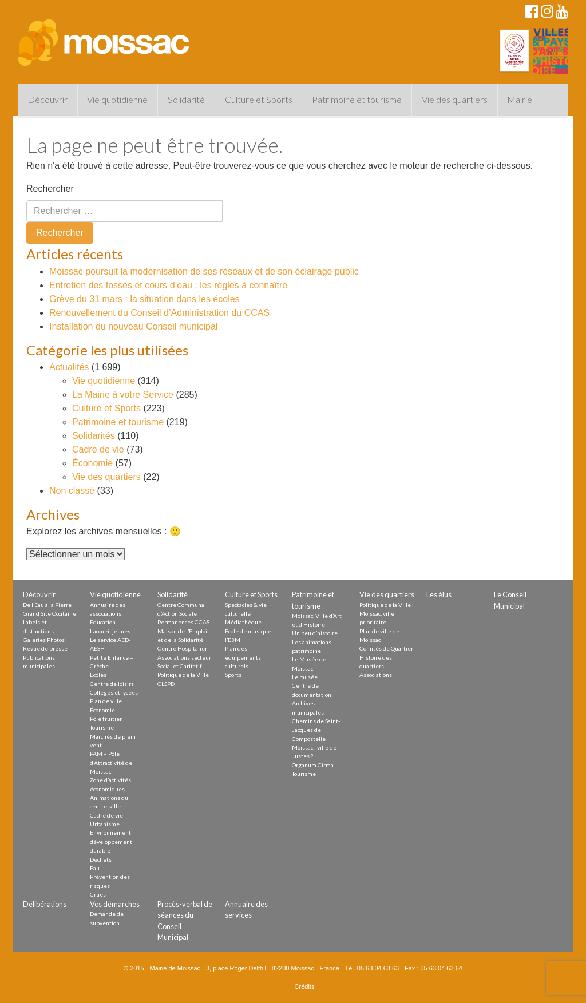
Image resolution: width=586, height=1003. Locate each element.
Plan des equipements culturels (243, 657)
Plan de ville (106, 700)
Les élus (439, 594)
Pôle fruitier (106, 718)
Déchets (101, 859)
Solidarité (186, 99)
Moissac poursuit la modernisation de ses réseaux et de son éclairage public (204, 271)
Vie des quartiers (455, 99)
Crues (98, 894)
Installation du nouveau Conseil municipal (133, 326)
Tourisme (102, 727)
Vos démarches (115, 904)
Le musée (305, 676)
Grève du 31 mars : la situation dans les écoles (144, 299)
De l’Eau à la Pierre (47, 604)
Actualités (69, 367)
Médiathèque (243, 622)
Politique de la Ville (183, 674)
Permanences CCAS (183, 622)
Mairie (519, 99)
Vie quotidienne (117, 99)
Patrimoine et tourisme (357, 99)
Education (103, 622)
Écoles (98, 674)
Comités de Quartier (386, 648)
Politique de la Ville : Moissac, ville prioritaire (386, 613)
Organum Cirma (313, 765)
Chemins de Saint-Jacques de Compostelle (316, 729)
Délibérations (44, 904)
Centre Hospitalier (182, 648)
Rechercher (50, 188)
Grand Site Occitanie (49, 613)
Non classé (71, 490)
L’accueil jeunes (110, 631)
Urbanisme (105, 823)
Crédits (305, 986)
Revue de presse (45, 648)
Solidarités (93, 436)
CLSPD (166, 683)
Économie (92, 463)
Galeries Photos (44, 639)
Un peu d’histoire (315, 632)
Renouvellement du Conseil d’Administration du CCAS (159, 313)
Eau (95, 868)
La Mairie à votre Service (122, 394)
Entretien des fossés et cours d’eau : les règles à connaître (168, 285)
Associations (375, 674)
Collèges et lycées (114, 692)
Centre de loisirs (112, 683)
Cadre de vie (98, 449)
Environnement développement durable (111, 841)
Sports (233, 674)
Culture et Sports (258, 99)
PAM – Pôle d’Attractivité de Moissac (111, 762)
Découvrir (47, 99)
